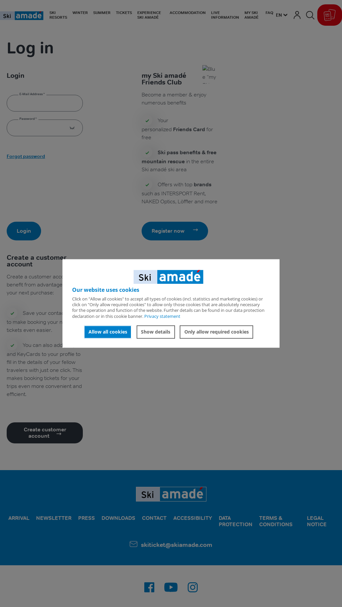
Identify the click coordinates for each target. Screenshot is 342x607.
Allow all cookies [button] (108, 332)
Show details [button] (155, 332)
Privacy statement (162, 316)
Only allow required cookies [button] (216, 332)
